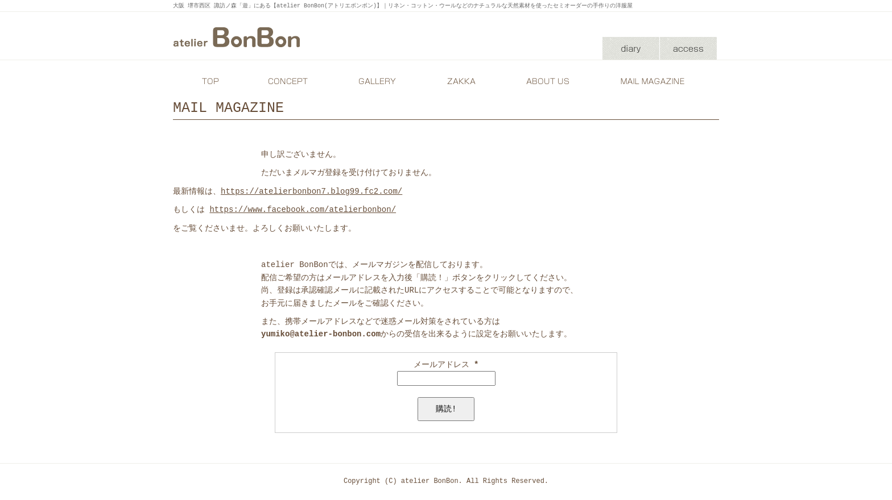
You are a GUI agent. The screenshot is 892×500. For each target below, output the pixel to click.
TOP (210, 81)
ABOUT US (545, 81)
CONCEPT (289, 81)
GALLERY (375, 81)
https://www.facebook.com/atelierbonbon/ (302, 209)
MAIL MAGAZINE (653, 81)
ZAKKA (460, 81)
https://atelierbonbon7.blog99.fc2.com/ (311, 191)
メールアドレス (446, 364)
